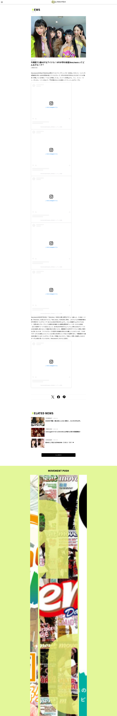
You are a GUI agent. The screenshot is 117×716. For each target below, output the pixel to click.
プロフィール (34, 67)
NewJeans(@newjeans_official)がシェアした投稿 (51, 127)
